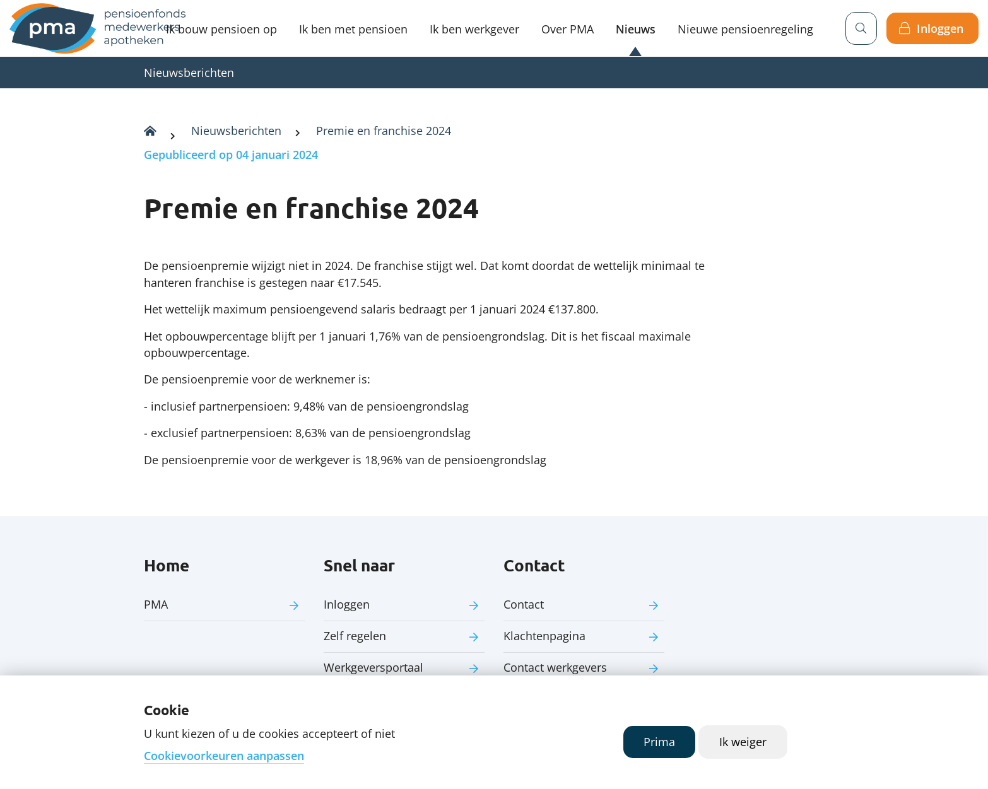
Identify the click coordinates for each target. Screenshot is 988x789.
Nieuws (636, 29)
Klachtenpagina (544, 635)
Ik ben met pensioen (353, 29)
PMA (156, 604)
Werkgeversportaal (373, 667)
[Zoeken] (861, 28)
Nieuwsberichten (189, 72)
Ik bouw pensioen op (221, 29)
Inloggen (940, 28)
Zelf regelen (355, 635)
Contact (523, 604)
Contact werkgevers (555, 667)
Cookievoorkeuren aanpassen (224, 755)
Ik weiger (743, 741)
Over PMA (567, 29)
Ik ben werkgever (474, 29)
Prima (659, 741)
